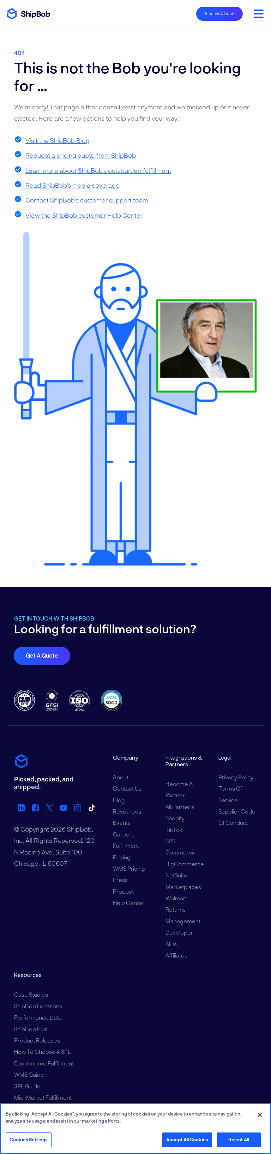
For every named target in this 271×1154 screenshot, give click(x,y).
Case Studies (31, 994)
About (120, 777)
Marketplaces (183, 886)
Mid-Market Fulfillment (43, 1097)
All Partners (179, 806)
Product (123, 891)
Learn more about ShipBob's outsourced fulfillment (98, 170)
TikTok (173, 829)
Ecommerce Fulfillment (44, 1063)
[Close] (259, 1115)
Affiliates (176, 955)
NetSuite (176, 875)
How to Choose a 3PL (42, 1051)
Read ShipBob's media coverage (72, 185)
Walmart (176, 898)
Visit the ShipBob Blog (57, 140)
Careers (123, 834)
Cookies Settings (29, 1139)
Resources (127, 811)
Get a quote (42, 655)
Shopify (175, 818)
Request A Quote (219, 13)
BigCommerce (184, 863)
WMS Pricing (129, 868)
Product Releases (37, 1040)
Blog (119, 800)
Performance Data (38, 1017)
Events (122, 822)
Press (120, 879)
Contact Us (127, 788)
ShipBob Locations (38, 1006)
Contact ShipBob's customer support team (86, 200)
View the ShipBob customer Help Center (84, 215)
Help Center (128, 902)
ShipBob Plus (31, 1029)
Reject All (238, 1139)
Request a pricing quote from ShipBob (80, 155)
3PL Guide (27, 1086)
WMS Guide (29, 1074)
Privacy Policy (235, 777)
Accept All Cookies (187, 1139)
